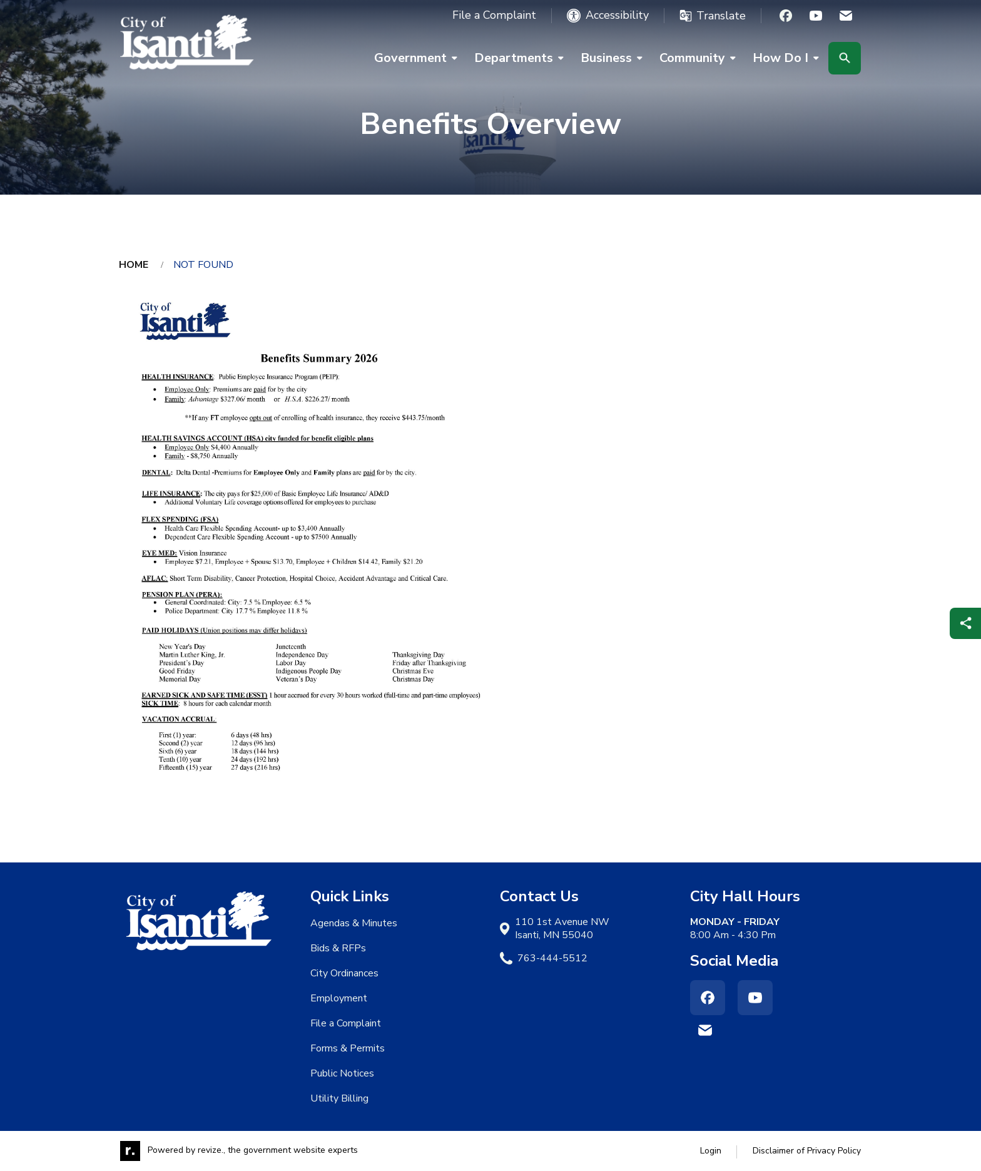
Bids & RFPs (338, 948)
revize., (211, 1151)
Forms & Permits (347, 1048)
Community (692, 57)
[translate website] (712, 15)
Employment (338, 998)
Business (606, 57)
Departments (513, 57)
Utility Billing (339, 1098)
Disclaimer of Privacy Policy (807, 1151)
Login (710, 1151)
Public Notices (342, 1073)
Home (133, 265)
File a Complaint (494, 15)
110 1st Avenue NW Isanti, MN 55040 (562, 929)
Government (410, 57)
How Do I (780, 57)
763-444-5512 (552, 958)
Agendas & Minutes (353, 923)
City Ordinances (344, 973)
